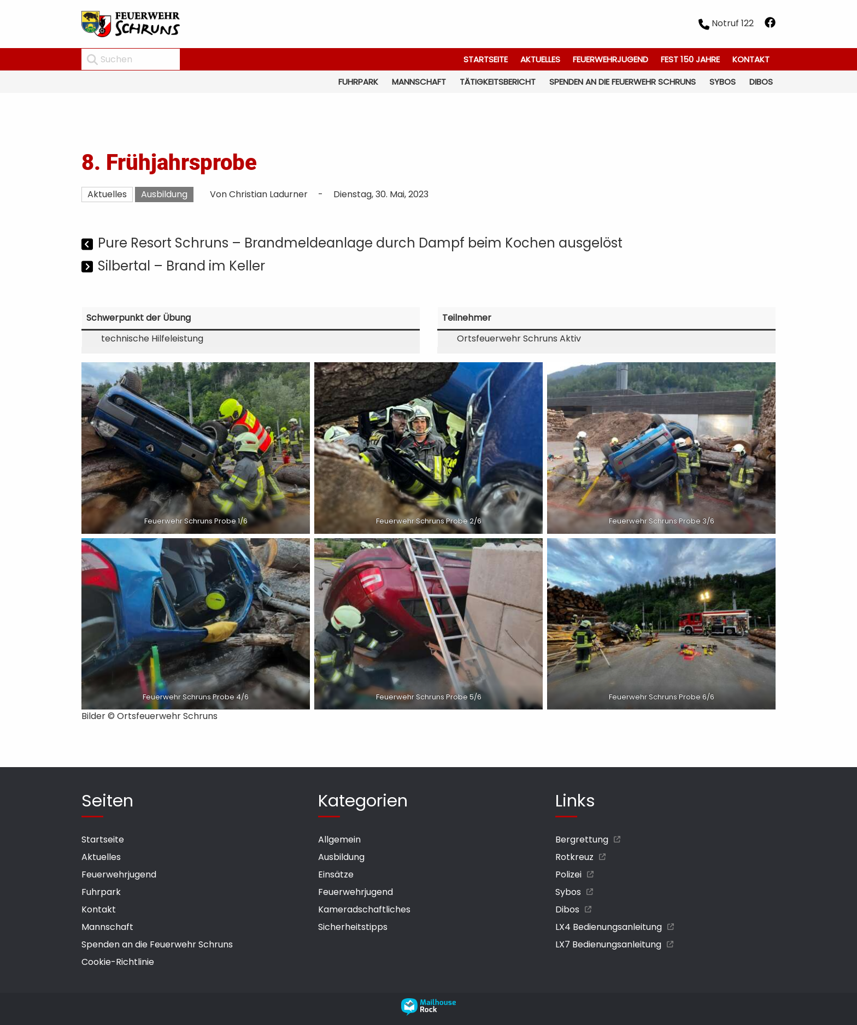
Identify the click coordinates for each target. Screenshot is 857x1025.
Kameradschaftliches (364, 909)
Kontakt (751, 59)
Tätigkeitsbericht (498, 81)
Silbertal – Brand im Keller (181, 266)
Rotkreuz (574, 857)
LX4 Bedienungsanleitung (608, 927)
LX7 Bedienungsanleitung (608, 944)
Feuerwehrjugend (610, 59)
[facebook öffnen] (770, 24)
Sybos (722, 81)
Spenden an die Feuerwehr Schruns (622, 81)
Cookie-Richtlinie (117, 962)
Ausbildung (164, 194)
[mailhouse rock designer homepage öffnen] (428, 1012)
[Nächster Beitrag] (88, 267)
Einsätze (336, 874)
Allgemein (339, 839)
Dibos (761, 81)
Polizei (568, 874)
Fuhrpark (358, 81)
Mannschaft (419, 81)
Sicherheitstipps (353, 927)
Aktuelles (540, 59)
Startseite (485, 59)
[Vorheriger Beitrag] (88, 244)
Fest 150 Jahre (690, 59)
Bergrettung (581, 839)
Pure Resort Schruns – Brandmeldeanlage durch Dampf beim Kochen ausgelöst (360, 243)
